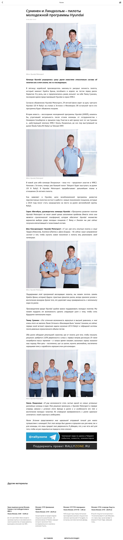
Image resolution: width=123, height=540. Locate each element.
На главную (48, 538)
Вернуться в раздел (71, 538)
